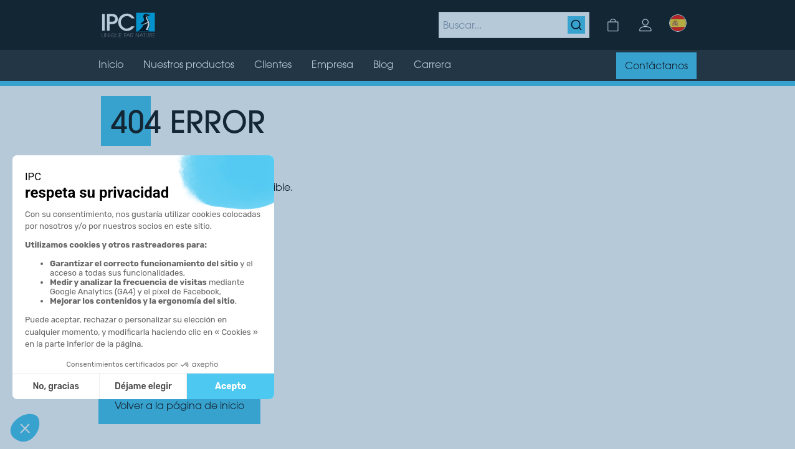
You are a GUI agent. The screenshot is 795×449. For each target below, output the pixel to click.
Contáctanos (656, 67)
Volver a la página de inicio (179, 407)
